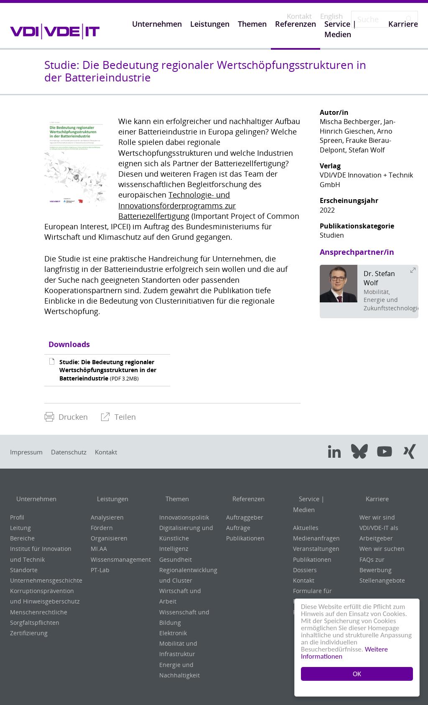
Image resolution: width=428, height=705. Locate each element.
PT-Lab (100, 570)
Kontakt (121, 451)
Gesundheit (175, 559)
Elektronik (173, 633)
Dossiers (305, 559)
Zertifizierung (29, 633)
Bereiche (22, 538)
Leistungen (109, 499)
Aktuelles (305, 517)
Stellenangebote (382, 580)
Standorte (24, 570)
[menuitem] (66, 417)
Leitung (20, 528)
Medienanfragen (316, 528)
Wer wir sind (377, 517)
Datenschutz (77, 451)
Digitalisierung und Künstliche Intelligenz (186, 538)
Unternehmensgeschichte (46, 580)
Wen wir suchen (382, 549)
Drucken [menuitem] (66, 417)
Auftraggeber (244, 517)
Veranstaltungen (316, 538)
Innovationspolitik (184, 517)
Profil (17, 517)
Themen (172, 499)
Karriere (373, 499)
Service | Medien (320, 499)
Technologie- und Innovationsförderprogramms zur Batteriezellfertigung (177, 205)
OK (357, 673)
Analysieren (107, 517)
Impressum (29, 451)
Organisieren (109, 538)
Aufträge (238, 528)
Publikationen (245, 538)
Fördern (102, 528)
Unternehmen (33, 499)
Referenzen (245, 499)
